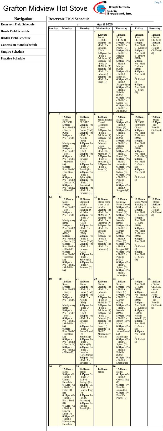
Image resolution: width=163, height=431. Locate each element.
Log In (158, 2)
